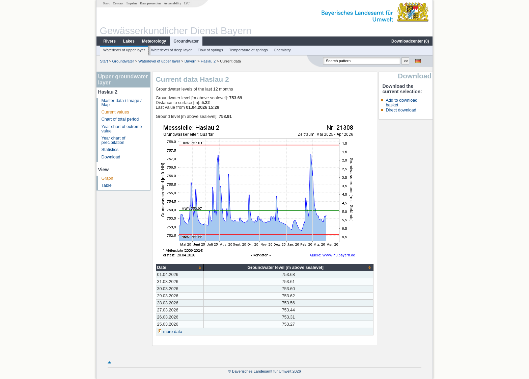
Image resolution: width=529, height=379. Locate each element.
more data (173, 331)
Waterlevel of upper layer (124, 50)
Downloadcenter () (410, 41)
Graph (107, 178)
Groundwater (186, 41)
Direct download (401, 110)
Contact (118, 3)
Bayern (190, 61)
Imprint (132, 3)
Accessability (172, 3)
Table (107, 185)
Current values (115, 112)
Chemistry (282, 50)
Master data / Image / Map (122, 102)
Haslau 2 (208, 61)
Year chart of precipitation (114, 140)
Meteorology (154, 41)
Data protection (150, 3)
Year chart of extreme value (122, 128)
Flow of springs (210, 50)
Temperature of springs (248, 50)
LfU (187, 3)
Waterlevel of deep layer (171, 50)
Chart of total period (120, 119)
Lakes (129, 41)
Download (111, 157)
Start (106, 3)
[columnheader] (179, 267)
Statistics (110, 149)
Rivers (109, 41)
